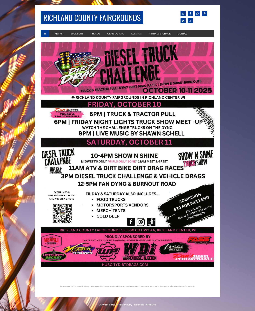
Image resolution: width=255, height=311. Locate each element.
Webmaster (151, 305)
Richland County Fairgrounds (92, 17)
